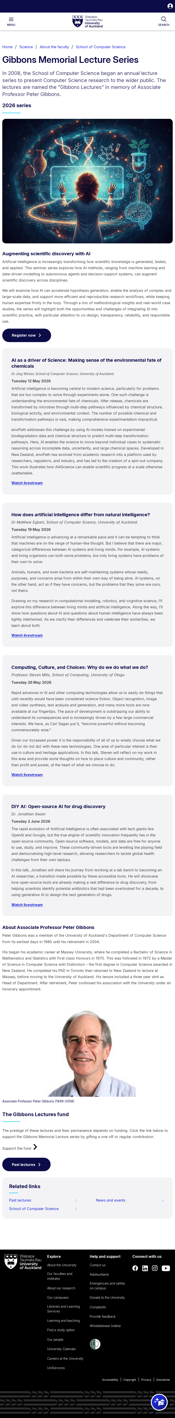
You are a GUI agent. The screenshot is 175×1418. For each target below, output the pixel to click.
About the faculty (54, 47)
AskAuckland (99, 1274)
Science (26, 47)
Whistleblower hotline (105, 1326)
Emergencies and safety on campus (107, 1285)
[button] (170, 6)
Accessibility (110, 1379)
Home (7, 47)
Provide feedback (103, 1316)
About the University (62, 1265)
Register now (26, 335)
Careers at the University (65, 1358)
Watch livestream (27, 483)
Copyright (129, 1379)
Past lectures (26, 1164)
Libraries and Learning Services (63, 1308)
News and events (130, 1200)
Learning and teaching (63, 1320)
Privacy (146, 1379)
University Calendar (61, 1349)
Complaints (98, 1307)
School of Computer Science (100, 47)
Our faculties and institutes (59, 1276)
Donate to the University (107, 1297)
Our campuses (58, 1297)
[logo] (87, 22)
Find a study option (61, 1330)
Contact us (98, 1265)
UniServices (56, 1368)
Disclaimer (163, 1379)
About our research (61, 1288)
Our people (55, 1339)
